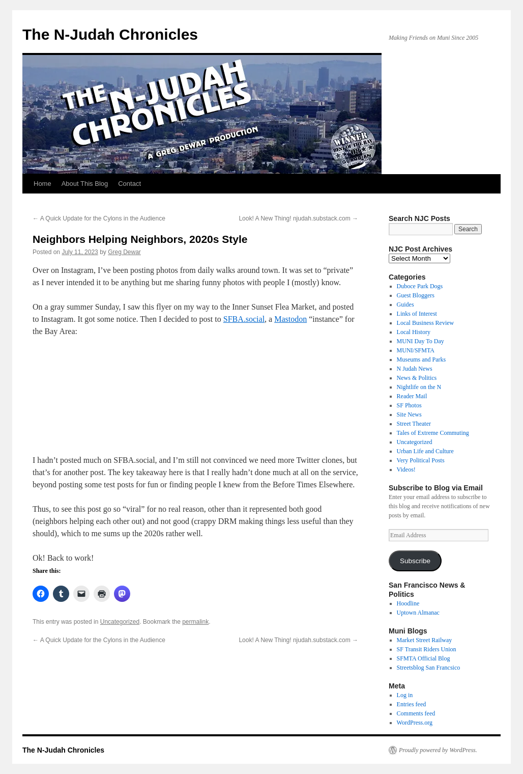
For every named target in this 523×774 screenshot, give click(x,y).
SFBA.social (244, 319)
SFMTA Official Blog (423, 658)
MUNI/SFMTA (415, 350)
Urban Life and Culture (425, 451)
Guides (405, 304)
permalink (195, 621)
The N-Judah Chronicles (110, 34)
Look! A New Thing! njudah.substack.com (298, 218)
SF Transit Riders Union (426, 649)
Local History (413, 332)
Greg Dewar (124, 252)
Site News (409, 414)
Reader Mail (412, 396)
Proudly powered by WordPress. (438, 750)
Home (42, 183)
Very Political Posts (421, 460)
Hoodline (408, 603)
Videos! (406, 469)
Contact (129, 183)
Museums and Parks (421, 359)
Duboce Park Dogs (420, 286)
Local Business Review (425, 322)
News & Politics (417, 377)
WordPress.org (414, 722)
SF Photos (409, 405)
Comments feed (416, 713)
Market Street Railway (424, 640)
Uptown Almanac (418, 612)
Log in (405, 695)
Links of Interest (417, 313)
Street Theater (414, 423)
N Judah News (414, 368)
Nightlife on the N (419, 387)
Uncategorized (119, 621)
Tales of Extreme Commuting (433, 432)
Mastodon (290, 319)
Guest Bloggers (415, 295)
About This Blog (85, 183)
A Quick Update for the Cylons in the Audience (99, 218)
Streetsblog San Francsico (428, 667)
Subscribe (415, 561)
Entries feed (411, 704)
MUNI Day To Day (420, 341)
